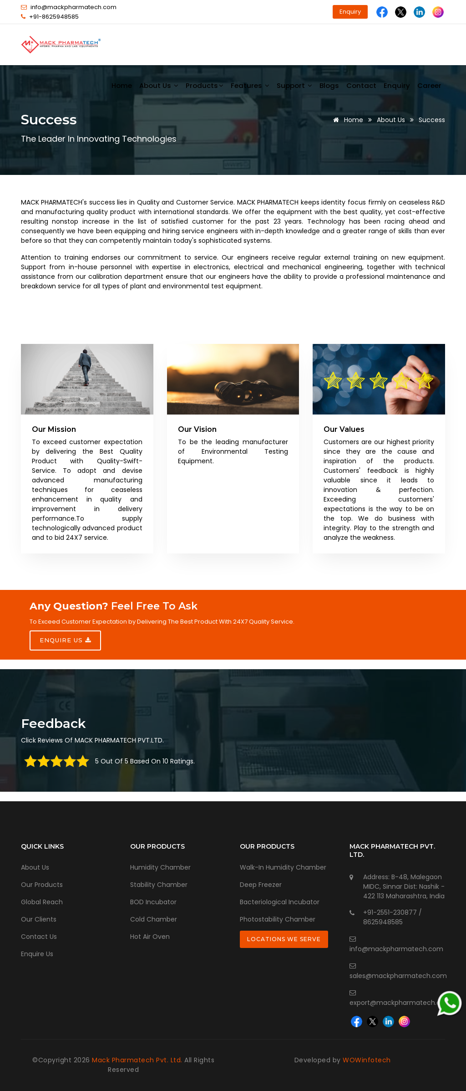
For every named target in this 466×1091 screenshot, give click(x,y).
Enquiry (350, 11)
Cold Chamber (153, 919)
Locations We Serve (284, 939)
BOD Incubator (153, 902)
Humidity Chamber (160, 867)
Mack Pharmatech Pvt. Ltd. (137, 1060)
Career (429, 85)
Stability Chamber (158, 884)
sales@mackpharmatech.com (398, 975)
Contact (361, 85)
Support (294, 85)
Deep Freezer (261, 884)
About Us (391, 119)
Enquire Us (37, 953)
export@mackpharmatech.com (400, 1002)
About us (158, 85)
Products (204, 85)
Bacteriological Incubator (279, 902)
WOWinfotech (367, 1060)
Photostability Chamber (277, 919)
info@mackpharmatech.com (73, 7)
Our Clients (38, 919)
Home (121, 85)
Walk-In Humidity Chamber (283, 867)
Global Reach (42, 902)
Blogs (329, 85)
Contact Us (39, 936)
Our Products (42, 884)
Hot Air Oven (150, 936)
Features (250, 85)
